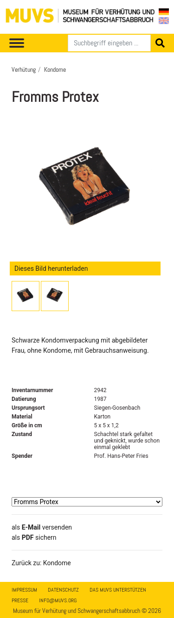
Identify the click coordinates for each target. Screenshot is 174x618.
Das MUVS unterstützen (118, 589)
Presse (20, 600)
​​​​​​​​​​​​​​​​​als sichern (34, 537)
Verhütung (24, 69)
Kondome (55, 69)
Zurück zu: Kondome (41, 563)
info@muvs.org (58, 600)
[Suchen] (109, 43)
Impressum (24, 589)
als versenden (42, 527)
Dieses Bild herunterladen (51, 268)
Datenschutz (63, 589)
